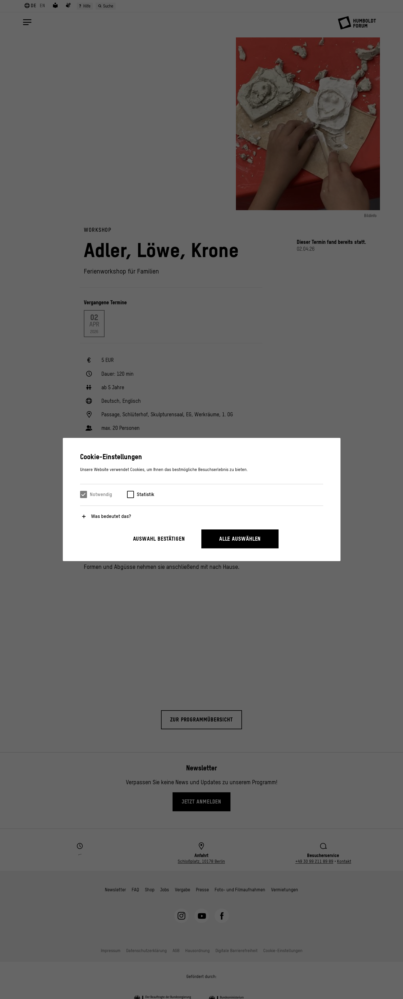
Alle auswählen (240, 539)
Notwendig (101, 494)
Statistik (145, 494)
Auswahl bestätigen (159, 539)
